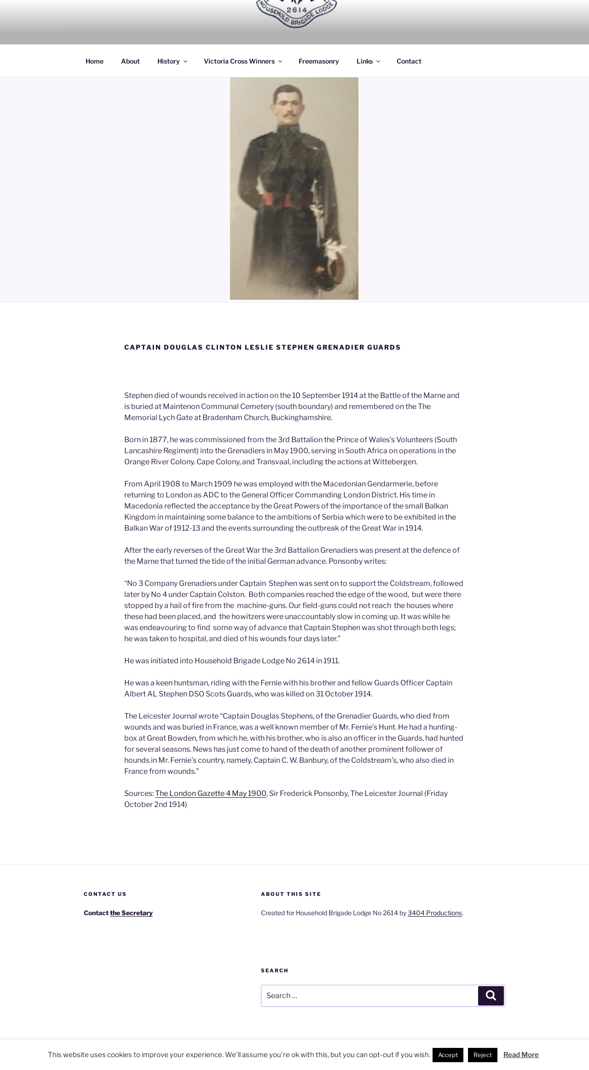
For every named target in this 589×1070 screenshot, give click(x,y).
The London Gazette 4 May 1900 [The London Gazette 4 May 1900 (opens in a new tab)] (210, 793)
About (130, 61)
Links (369, 61)
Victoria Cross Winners (243, 61)
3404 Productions (435, 913)
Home (95, 61)
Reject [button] (483, 1054)
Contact (409, 61)
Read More (521, 1055)
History (173, 61)
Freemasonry (319, 61)
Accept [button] (448, 1054)
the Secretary (131, 913)
